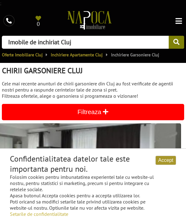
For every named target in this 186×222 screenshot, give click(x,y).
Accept (165, 160)
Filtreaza (93, 112)
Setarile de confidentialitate (39, 214)
